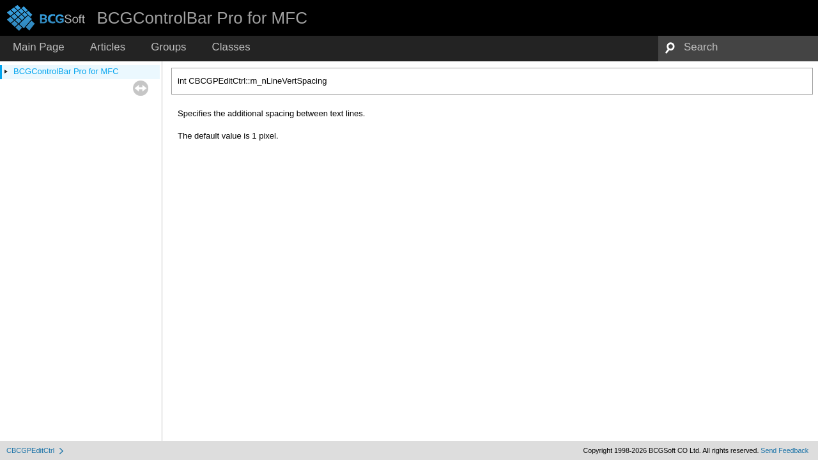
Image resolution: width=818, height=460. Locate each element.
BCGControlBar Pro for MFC (66, 71)
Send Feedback (784, 450)
